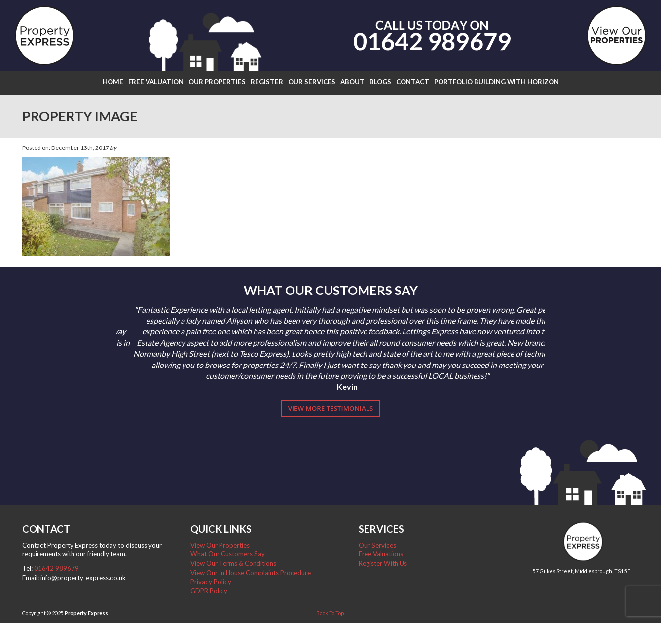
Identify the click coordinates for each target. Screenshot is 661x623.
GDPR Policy (208, 591)
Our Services (311, 82)
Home (113, 82)
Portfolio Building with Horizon (496, 82)
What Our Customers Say (227, 554)
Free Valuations (381, 554)
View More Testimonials (330, 408)
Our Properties (217, 82)
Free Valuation (156, 82)
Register (267, 82)
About (352, 82)
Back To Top (330, 613)
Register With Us (383, 563)
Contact (412, 82)
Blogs (380, 82)
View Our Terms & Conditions (233, 563)
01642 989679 (56, 568)
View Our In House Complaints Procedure (250, 573)
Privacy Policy (210, 582)
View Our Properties (220, 545)
